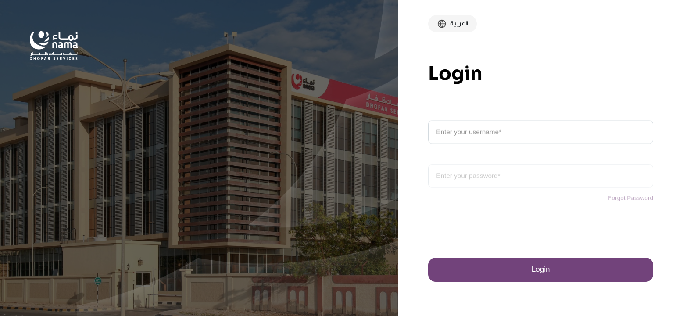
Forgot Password (630, 204)
